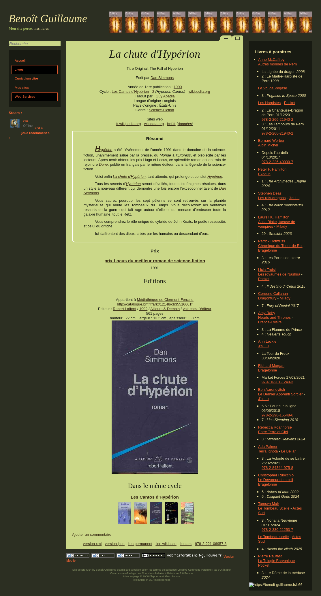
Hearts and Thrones (274, 317)
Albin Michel (268, 145)
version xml (92, 544)
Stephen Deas (269, 193)
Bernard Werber (271, 140)
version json (115, 544)
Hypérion (103, 150)
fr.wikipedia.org (128, 124)
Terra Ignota (268, 451)
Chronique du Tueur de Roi (280, 246)
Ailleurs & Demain (165, 309)
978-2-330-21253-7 (277, 529)
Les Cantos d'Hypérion (130, 91)
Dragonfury (267, 298)
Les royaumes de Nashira (279, 274)
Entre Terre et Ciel (273, 432)
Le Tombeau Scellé (274, 508)
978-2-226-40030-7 (277, 162)
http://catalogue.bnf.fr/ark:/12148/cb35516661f (155, 304)
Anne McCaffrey (271, 59)
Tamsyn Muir (268, 503)
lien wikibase (166, 544)
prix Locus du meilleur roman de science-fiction (154, 260)
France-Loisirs (269, 322)
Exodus (264, 174)
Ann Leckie (267, 341)
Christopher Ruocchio (276, 475)
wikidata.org (154, 124)
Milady (281, 226)
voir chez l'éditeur (197, 309)
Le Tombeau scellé (273, 537)
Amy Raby (266, 313)
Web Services (25, 96)
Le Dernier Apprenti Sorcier (280, 394)
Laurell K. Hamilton (273, 217)
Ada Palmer (267, 446)
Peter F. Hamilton (272, 169)
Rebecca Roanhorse (275, 427)
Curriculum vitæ (26, 78)
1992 (143, 309)
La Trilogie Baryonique (276, 561)
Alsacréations (172, 576)
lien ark (186, 544)
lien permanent (140, 544)
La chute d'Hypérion (129, 176)
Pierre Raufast (270, 556)
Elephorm (155, 576)
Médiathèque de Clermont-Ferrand (165, 299)
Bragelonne (267, 250)
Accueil (20, 60)
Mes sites (22, 87)
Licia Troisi (266, 269)
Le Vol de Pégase (272, 88)
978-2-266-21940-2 (277, 119)
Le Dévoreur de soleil (275, 480)
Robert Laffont (124, 309)
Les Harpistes (269, 103)
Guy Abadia (164, 96)
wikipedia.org (199, 91)
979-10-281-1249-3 (277, 382)
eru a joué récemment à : (29, 132)
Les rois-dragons (272, 198)
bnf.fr (171, 124)
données (185, 124)
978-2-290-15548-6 (277, 415)
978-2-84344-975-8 (277, 467)
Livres (19, 69)
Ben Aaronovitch (271, 389)
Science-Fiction (161, 110)
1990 (178, 87)
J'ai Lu (294, 198)
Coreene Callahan (273, 293)
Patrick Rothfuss (271, 241)
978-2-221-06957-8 (211, 544)
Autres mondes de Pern (277, 64)
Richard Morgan (271, 365)
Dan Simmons (162, 78)
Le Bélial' (288, 451)
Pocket (289, 103)
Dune (103, 164)
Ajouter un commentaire (91, 534)
